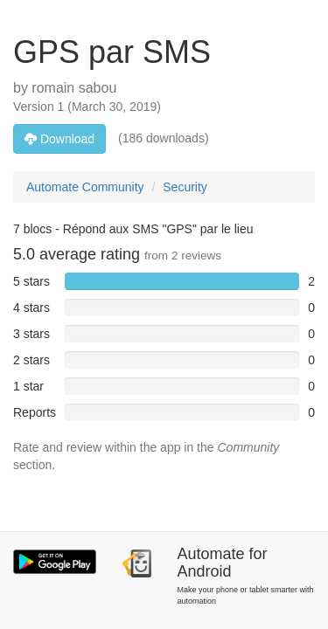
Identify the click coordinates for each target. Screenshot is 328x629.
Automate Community (85, 187)
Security (185, 187)
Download (59, 139)
